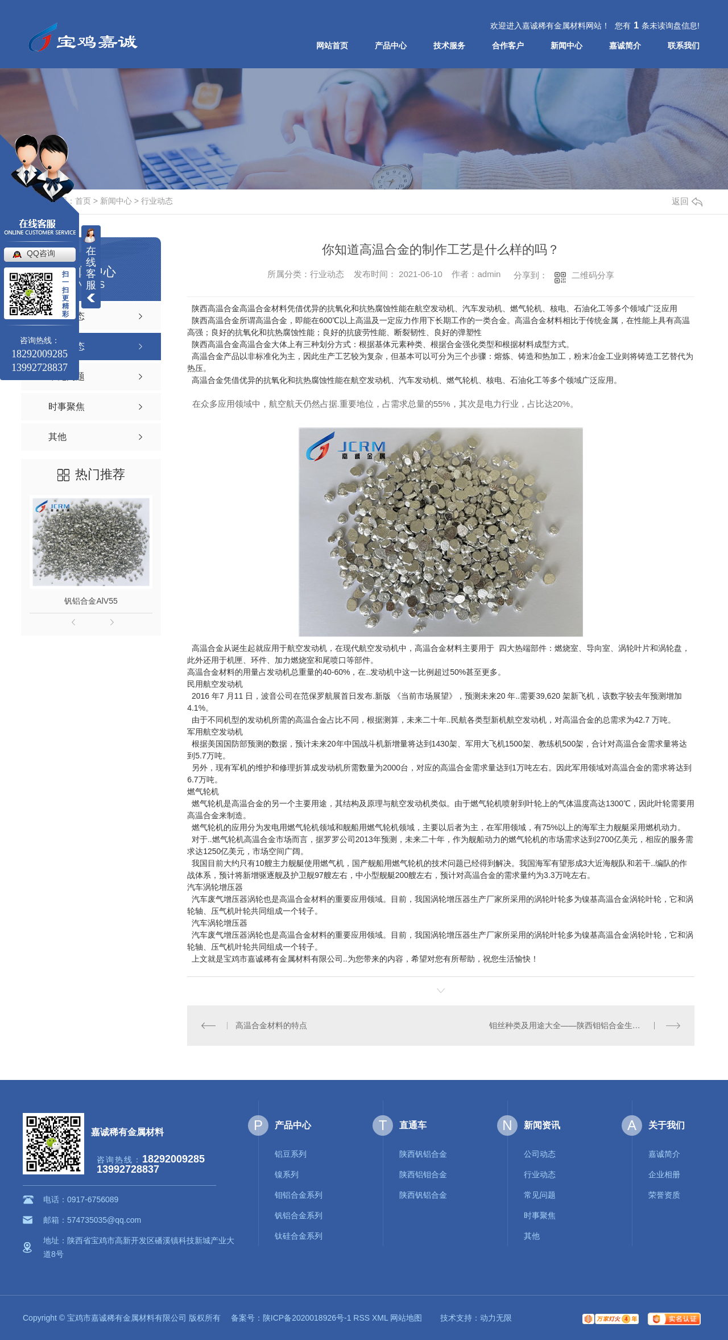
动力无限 (496, 1317)
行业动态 (157, 200)
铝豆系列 (291, 1153)
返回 (687, 201)
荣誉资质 (664, 1194)
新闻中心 (566, 45)
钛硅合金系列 (298, 1235)
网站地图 (406, 1317)
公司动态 (540, 1153)
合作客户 (508, 45)
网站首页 (332, 45)
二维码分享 (593, 275)
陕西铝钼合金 (423, 1174)
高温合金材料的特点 (271, 1025)
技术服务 (449, 45)
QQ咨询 (41, 253)
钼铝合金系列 (298, 1194)
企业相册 (664, 1174)
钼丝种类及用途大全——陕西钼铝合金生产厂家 (572, 1025)
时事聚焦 (540, 1215)
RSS (361, 1317)
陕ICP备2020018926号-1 (307, 1317)
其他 (532, 1235)
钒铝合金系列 (298, 1215)
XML (380, 1317)
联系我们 (684, 45)
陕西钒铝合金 (423, 1153)
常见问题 (540, 1194)
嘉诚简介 (625, 45)
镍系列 (287, 1174)
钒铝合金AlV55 (90, 600)
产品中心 (391, 45)
